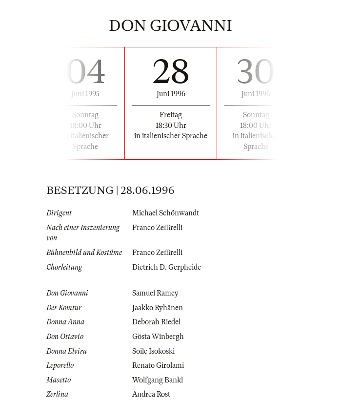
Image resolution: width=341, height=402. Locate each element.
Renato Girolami (158, 365)
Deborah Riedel (156, 322)
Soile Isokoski (153, 351)
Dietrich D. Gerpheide (166, 267)
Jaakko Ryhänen (157, 308)
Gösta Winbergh (158, 336)
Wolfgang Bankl (157, 380)
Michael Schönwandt (165, 213)
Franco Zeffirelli (157, 228)
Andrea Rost (151, 394)
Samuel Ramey (155, 293)
